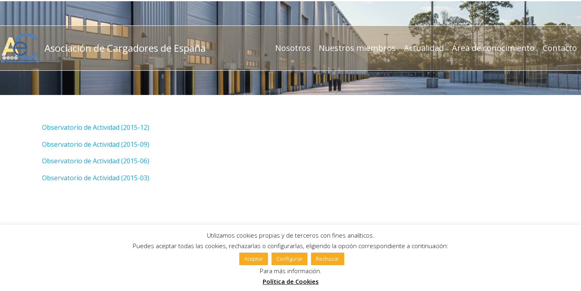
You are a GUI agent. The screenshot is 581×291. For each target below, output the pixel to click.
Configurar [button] (289, 258)
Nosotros (293, 47)
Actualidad (424, 47)
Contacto (560, 47)
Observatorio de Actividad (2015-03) (95, 177)
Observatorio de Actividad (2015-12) (95, 127)
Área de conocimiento (493, 47)
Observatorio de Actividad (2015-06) (95, 160)
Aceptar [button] (253, 258)
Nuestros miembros (357, 47)
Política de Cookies (291, 281)
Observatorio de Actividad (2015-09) (95, 144)
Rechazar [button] (327, 258)
